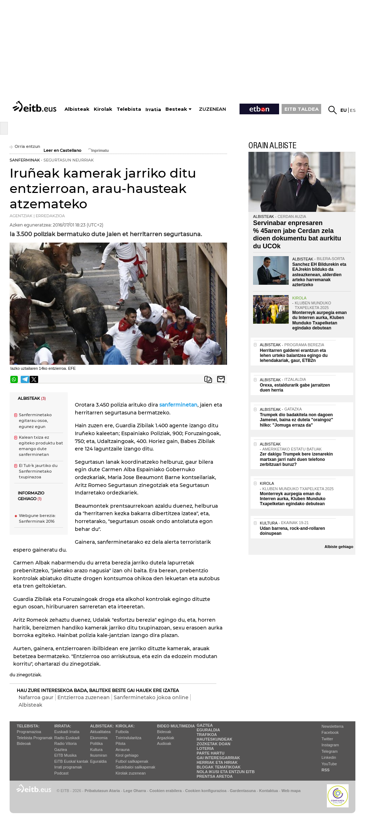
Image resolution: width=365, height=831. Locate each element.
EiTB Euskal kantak (71, 761)
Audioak (164, 743)
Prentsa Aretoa (215, 776)
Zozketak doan (214, 744)
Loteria (205, 748)
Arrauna (122, 749)
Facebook (330, 732)
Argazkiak (165, 738)
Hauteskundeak (214, 739)
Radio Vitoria (65, 743)
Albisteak (30, 705)
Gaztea (60, 749)
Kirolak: (125, 726)
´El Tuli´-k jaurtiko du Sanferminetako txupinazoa (38, 471)
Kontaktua (268, 790)
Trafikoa (207, 734)
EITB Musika (65, 755)
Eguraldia (98, 761)
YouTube (329, 764)
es (352, 110)
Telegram (330, 751)
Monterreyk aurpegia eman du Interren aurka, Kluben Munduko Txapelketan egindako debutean (319, 320)
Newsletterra (333, 726)
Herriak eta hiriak (217, 762)
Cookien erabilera (165, 790)
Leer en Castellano (62, 150)
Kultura (96, 749)
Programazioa (29, 732)
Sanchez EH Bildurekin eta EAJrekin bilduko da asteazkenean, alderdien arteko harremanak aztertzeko (319, 275)
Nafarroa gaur (36, 697)
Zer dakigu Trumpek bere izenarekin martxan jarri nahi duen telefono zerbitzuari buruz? (296, 459)
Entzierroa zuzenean (83, 697)
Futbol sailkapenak (131, 761)
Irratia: (62, 726)
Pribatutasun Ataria (102, 790)
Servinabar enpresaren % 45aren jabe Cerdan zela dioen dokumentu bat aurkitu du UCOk (297, 234)
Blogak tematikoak (219, 767)
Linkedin (329, 757)
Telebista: (28, 726)
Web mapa (290, 790)
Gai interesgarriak (218, 758)
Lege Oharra (134, 790)
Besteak (176, 109)
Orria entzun (25, 146)
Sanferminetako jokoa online (151, 697)
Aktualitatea (100, 732)
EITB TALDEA (301, 109)
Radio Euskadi (66, 738)
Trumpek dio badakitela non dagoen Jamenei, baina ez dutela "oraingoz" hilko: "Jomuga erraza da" (296, 420)
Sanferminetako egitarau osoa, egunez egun (35, 421)
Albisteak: (102, 726)
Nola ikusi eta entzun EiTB (226, 772)
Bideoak (24, 743)
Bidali (221, 379)
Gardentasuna (243, 790)
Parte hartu (211, 753)
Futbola (122, 732)
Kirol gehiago (126, 755)
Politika (96, 743)
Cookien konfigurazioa (205, 790)
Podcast (61, 773)
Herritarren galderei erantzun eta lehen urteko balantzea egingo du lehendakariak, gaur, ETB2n (294, 355)
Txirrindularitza (128, 738)
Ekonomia (99, 738)
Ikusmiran (98, 755)
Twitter (327, 739)
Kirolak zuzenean (130, 773)
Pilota (120, 743)
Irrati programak (68, 767)
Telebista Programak (34, 738)
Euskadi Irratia (66, 732)
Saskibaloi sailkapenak (135, 767)
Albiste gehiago (339, 546)
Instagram (330, 745)
